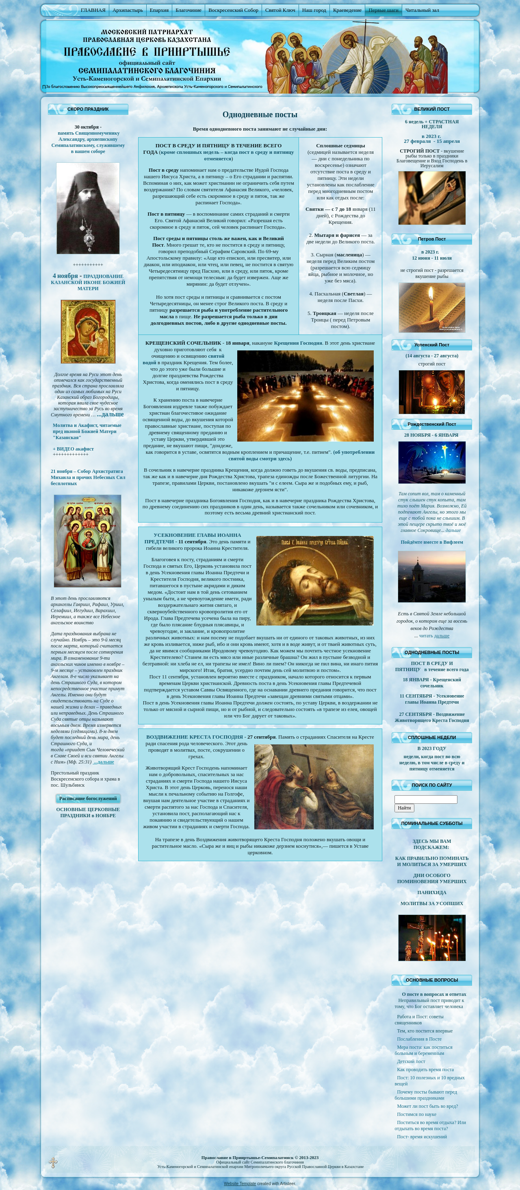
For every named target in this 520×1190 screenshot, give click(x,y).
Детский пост (411, 1061)
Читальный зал (422, 10)
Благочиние (189, 10)
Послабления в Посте (419, 1039)
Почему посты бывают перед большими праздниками (425, 1095)
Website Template (240, 1183)
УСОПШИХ (449, 903)
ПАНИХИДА (431, 892)
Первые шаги (383, 10)
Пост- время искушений (422, 1137)
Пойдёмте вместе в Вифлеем (432, 542)
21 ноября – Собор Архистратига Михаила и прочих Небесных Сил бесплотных (88, 477)
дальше (442, 636)
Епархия (159, 10)
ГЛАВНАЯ (93, 10)
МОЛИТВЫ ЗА (418, 903)
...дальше (103, 762)
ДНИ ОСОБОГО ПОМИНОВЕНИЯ (424, 878)
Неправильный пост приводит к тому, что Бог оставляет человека (429, 1003)
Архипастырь (128, 10)
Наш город (314, 10)
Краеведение (347, 10)
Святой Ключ (280, 10)
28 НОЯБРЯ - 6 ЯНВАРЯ (431, 435)
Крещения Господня (298, 343)
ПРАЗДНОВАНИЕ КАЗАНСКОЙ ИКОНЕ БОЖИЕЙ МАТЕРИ (88, 282)
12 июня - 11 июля (432, 258)
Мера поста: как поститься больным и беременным (423, 1050)
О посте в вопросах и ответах (434, 994)
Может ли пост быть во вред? (427, 1106)
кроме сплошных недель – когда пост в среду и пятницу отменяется (227, 155)
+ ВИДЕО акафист (73, 449)
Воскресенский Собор (233, 10)
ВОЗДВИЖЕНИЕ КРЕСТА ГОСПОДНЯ (194, 737)
